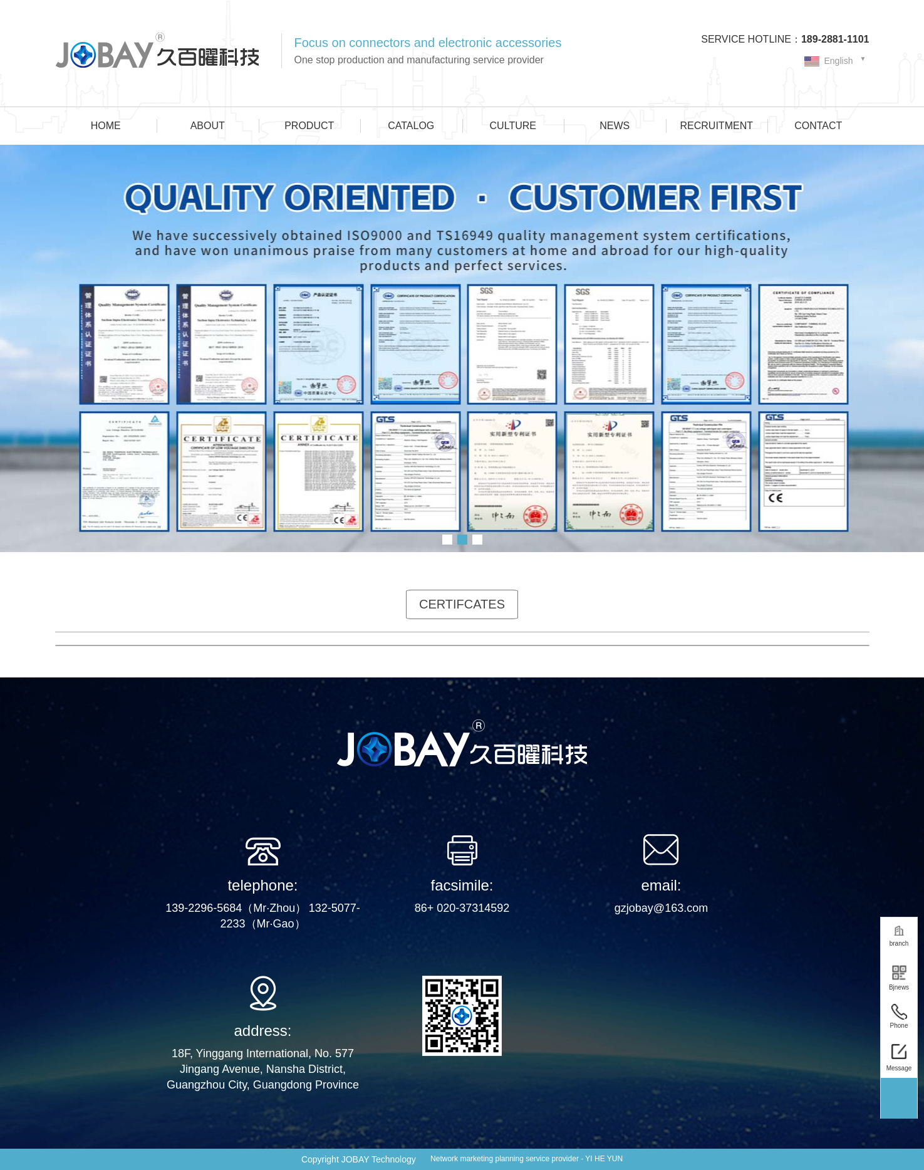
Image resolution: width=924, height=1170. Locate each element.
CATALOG (411, 125)
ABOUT (207, 125)
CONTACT (818, 125)
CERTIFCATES (462, 604)
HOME (106, 125)
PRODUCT (309, 125)
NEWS (615, 125)
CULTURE (513, 125)
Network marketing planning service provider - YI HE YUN (526, 1158)
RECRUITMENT (716, 125)
